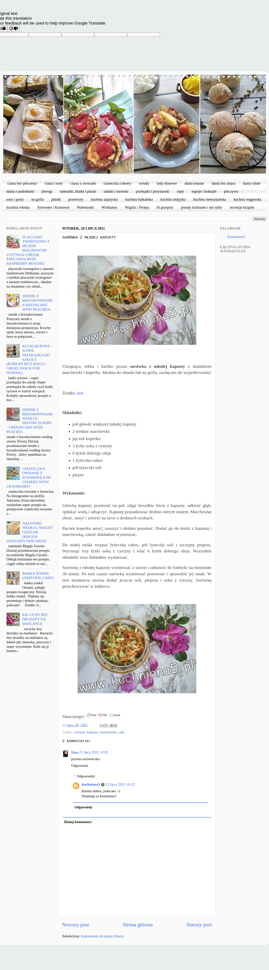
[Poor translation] (13, 29)
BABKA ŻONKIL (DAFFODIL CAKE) (38, 575)
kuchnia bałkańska (139, 199)
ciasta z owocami (83, 183)
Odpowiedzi (86, 776)
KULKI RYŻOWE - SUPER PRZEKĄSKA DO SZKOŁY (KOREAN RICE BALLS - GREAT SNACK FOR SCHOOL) (29, 359)
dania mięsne (194, 183)
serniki (144, 183)
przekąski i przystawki (152, 191)
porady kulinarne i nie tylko (201, 207)
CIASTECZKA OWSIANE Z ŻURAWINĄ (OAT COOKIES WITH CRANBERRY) (28, 477)
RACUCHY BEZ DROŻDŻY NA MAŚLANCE (35, 619)
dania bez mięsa (223, 183)
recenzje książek (242, 207)
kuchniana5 (91, 784)
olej (121, 732)
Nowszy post (75, 924)
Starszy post (199, 924)
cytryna (79, 732)
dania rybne (251, 183)
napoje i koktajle (204, 191)
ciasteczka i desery (117, 183)
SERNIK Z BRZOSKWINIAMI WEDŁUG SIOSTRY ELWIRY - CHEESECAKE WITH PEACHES (29, 421)
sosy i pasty (15, 199)
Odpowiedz (79, 765)
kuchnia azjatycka (104, 199)
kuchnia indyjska (173, 199)
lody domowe (167, 183)
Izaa (74, 752)
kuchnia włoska (18, 207)
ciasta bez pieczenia (22, 183)
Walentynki (85, 207)
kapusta (92, 732)
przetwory (75, 199)
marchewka (108, 732)
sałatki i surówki (116, 191)
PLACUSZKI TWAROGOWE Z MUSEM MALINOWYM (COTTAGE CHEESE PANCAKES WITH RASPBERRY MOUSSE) (28, 250)
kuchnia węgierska (247, 199)
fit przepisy (165, 207)
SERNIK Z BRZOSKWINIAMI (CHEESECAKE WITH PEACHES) (37, 302)
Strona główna (138, 924)
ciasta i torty (54, 183)
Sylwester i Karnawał (53, 207)
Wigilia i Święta (137, 207)
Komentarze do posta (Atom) (102, 936)
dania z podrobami (20, 191)
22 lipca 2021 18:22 (120, 784)
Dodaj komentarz (78, 822)
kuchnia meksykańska (209, 199)
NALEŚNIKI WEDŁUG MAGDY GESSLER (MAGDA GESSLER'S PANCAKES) (29, 532)
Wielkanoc (109, 207)
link (80, 393)
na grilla (37, 199)
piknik (56, 199)
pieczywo (231, 191)
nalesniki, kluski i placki (78, 191)
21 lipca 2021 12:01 (93, 752)
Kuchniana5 (236, 237)
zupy (180, 191)
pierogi (47, 191)
